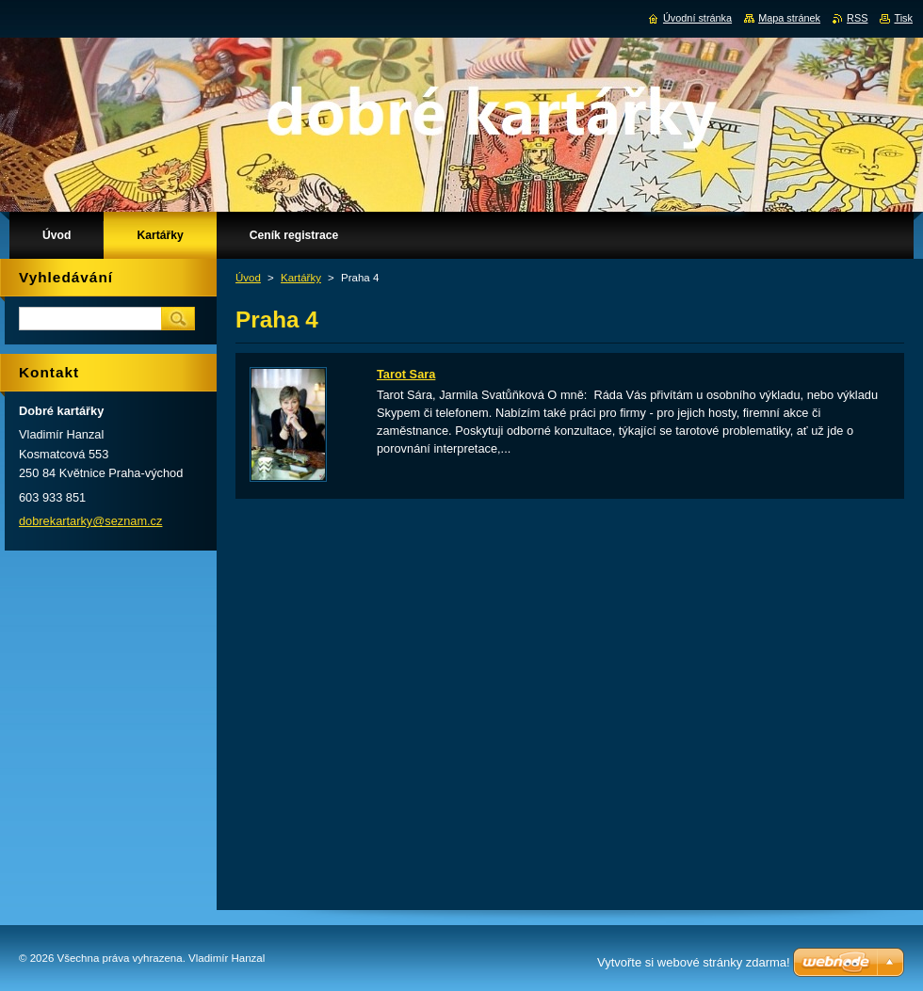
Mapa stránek (789, 18)
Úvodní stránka (697, 18)
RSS (857, 18)
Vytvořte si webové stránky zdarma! (693, 962)
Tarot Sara (406, 374)
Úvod (248, 277)
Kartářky (301, 277)
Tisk (903, 18)
